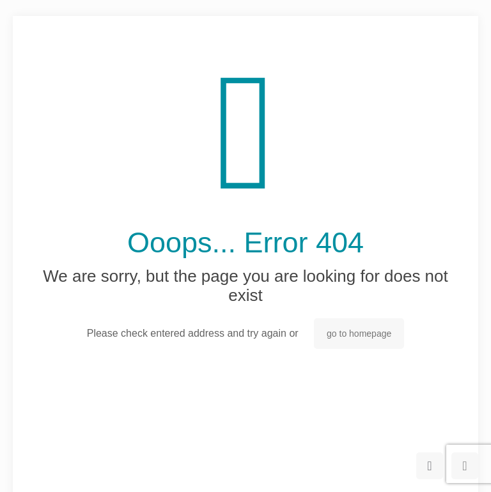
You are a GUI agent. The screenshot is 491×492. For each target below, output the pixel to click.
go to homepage (359, 333)
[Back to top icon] (429, 465)
